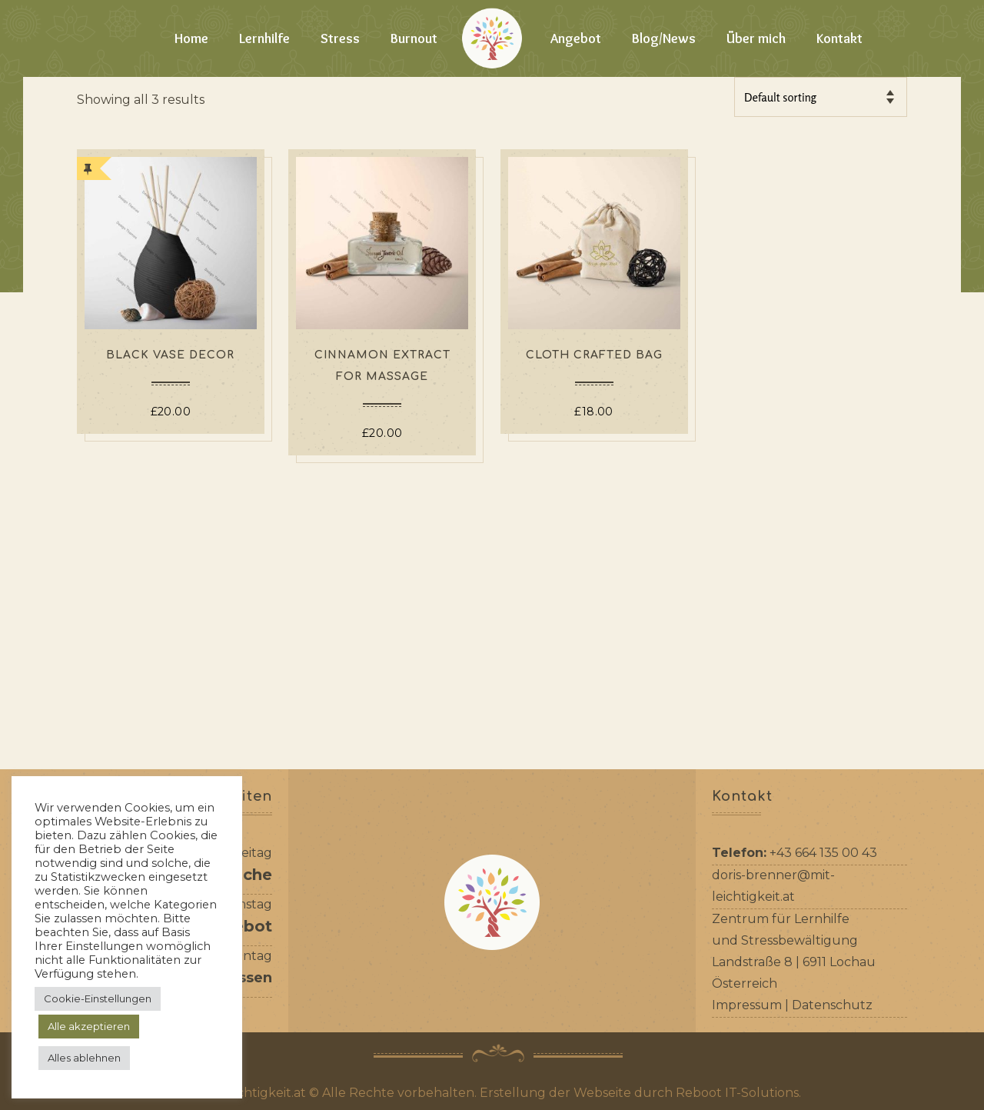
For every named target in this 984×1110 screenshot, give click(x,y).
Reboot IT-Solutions (737, 1092)
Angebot (575, 38)
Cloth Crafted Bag (594, 355)
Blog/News (664, 38)
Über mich (756, 38)
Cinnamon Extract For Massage (382, 365)
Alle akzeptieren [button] (89, 1026)
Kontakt (839, 38)
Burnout (414, 38)
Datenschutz (832, 1005)
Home (191, 38)
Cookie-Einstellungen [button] (97, 998)
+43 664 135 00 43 (823, 852)
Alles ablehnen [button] (84, 1058)
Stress (340, 38)
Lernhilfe (264, 38)
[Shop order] (820, 97)
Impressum (747, 1005)
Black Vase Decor (170, 355)
